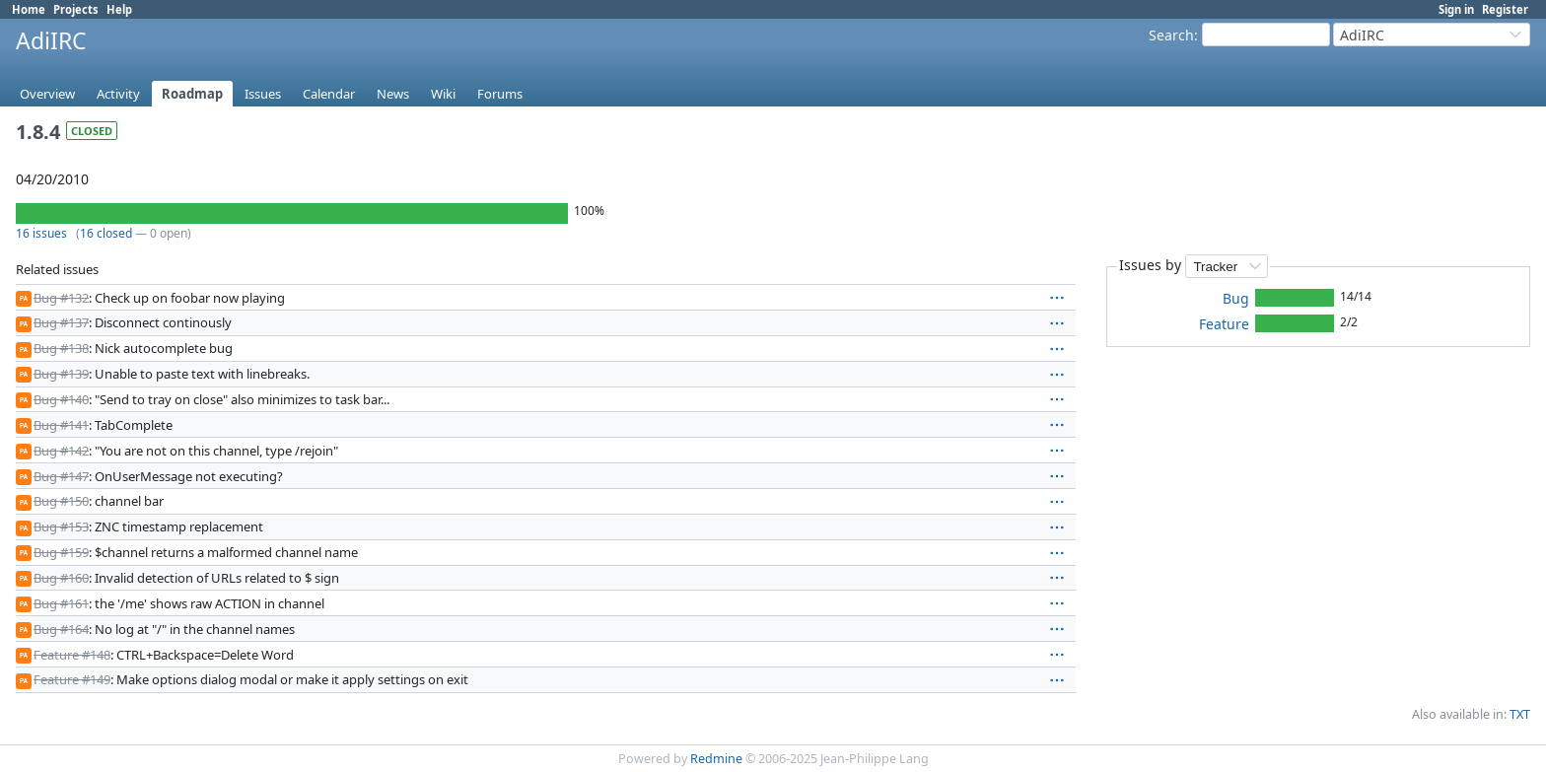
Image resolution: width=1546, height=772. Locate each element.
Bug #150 (61, 501)
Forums (500, 94)
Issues (263, 94)
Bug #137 (61, 322)
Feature (1224, 324)
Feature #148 (72, 655)
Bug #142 (61, 450)
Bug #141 (61, 425)
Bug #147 (61, 476)
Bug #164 (61, 629)
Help (119, 9)
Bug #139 (61, 374)
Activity (118, 94)
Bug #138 (61, 348)
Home (28, 9)
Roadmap (192, 94)
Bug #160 (61, 578)
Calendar (329, 94)
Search (1171, 35)
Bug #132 (61, 298)
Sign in (1456, 9)
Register (1505, 9)
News (393, 94)
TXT (1520, 714)
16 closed (106, 233)
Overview (47, 94)
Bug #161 (61, 603)
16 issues (41, 233)
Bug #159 (61, 552)
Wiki (443, 94)
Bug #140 (61, 399)
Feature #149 (72, 679)
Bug (1236, 298)
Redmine (716, 758)
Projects (76, 9)
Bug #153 (61, 526)
